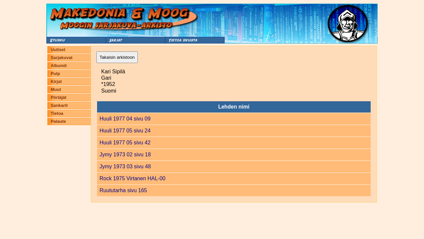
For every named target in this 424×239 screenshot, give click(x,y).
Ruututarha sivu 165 (123, 190)
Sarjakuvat (62, 57)
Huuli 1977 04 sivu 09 (125, 118)
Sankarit (59, 105)
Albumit (59, 65)
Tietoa (57, 113)
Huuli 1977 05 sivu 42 (125, 142)
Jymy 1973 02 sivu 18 (125, 154)
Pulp (55, 73)
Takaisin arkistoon (117, 57)
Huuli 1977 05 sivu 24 (125, 130)
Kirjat (56, 81)
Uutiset (58, 49)
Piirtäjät (59, 97)
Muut (56, 89)
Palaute (58, 121)
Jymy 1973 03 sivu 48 (125, 166)
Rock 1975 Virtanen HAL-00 (133, 178)
